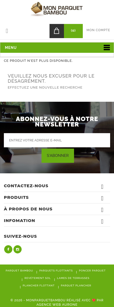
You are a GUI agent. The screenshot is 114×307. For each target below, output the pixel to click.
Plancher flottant (39, 285)
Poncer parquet (92, 270)
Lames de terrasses (73, 278)
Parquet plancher (76, 285)
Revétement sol (38, 278)
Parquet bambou (19, 270)
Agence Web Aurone (57, 304)
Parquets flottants (56, 270)
